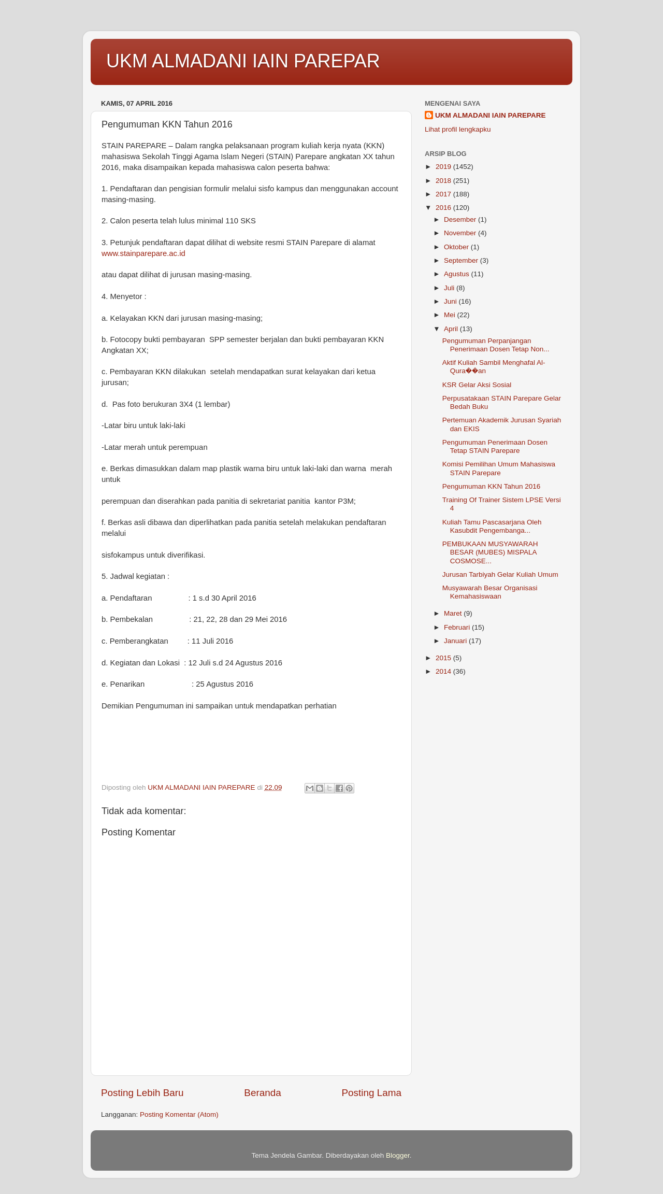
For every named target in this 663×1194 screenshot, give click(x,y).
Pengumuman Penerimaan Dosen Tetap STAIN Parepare (494, 446)
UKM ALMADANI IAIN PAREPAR (243, 61)
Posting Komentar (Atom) (179, 1114)
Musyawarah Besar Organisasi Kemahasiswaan (490, 592)
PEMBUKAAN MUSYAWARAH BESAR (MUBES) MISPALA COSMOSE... (490, 552)
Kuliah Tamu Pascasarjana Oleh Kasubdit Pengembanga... (492, 526)
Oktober (457, 247)
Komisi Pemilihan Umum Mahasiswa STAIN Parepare (498, 468)
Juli (450, 288)
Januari (456, 641)
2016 (444, 207)
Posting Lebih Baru (142, 1092)
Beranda (262, 1092)
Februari (458, 627)
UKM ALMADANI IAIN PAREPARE (490, 115)
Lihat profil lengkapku (458, 129)
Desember (461, 219)
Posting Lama (371, 1092)
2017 (444, 194)
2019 (444, 166)
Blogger (398, 1155)
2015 (444, 658)
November (461, 233)
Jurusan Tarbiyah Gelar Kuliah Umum (500, 574)
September (462, 260)
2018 (444, 180)
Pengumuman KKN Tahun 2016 (491, 486)
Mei (450, 315)
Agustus (457, 274)
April (452, 329)
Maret (454, 613)
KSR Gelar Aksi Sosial (477, 385)
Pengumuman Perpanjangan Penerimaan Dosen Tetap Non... (496, 345)
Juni (451, 301)
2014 (444, 671)
